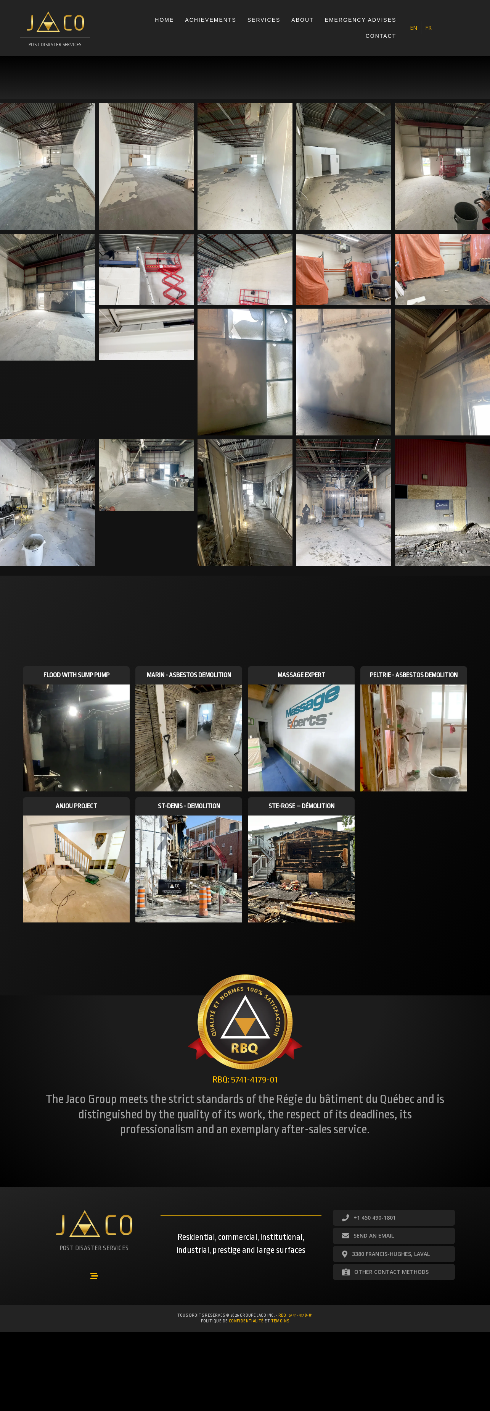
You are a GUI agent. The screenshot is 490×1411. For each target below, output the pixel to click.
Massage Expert (301, 675)
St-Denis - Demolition (189, 806)
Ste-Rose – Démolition (301, 806)
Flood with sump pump (76, 675)
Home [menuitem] (164, 20)
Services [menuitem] (264, 20)
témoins (280, 1321)
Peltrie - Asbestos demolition (414, 675)
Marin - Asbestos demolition (189, 675)
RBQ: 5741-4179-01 (295, 1315)
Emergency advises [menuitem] (361, 20)
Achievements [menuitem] (210, 20)
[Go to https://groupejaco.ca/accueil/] (55, 31)
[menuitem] (413, 27)
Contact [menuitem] (381, 36)
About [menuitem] (302, 20)
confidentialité (246, 1321)
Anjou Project (76, 806)
